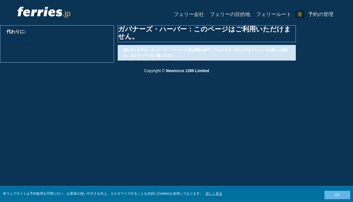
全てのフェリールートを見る (36, 38)
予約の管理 (320, 14)
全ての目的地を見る (27, 55)
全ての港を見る (23, 49)
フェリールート (273, 14)
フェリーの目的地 (230, 14)
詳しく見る (214, 194)
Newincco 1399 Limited (187, 70)
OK (337, 195)
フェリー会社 (189, 14)
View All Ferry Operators (31, 44)
